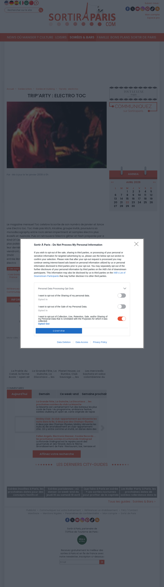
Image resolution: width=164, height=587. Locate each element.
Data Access (82, 342)
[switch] (122, 295)
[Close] (137, 245)
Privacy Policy (100, 342)
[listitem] (82, 288)
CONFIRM (59, 331)
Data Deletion (64, 342)
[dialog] (82, 293)
